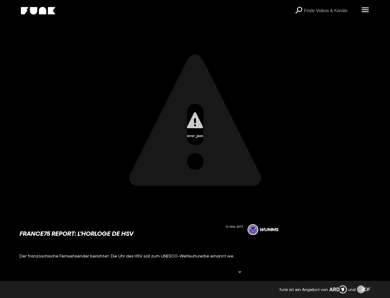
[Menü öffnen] (365, 10)
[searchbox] (331, 10)
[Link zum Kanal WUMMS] (263, 229)
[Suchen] (298, 11)
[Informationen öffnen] (239, 272)
